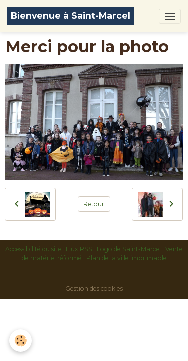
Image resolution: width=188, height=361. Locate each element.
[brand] (70, 16)
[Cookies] (20, 340)
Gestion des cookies (94, 288)
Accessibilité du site (33, 249)
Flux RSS (79, 249)
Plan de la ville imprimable (126, 258)
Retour (93, 204)
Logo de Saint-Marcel (129, 249)
